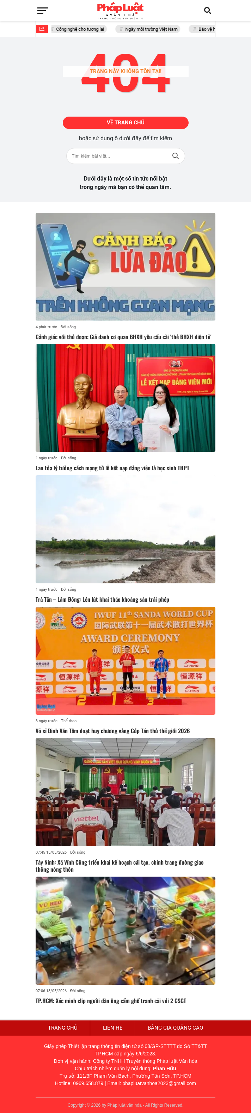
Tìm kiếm (175, 156)
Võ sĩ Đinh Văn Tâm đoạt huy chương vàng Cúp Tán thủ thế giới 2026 (113, 730)
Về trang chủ (126, 122)
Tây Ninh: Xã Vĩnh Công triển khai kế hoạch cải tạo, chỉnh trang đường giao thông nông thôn (120, 866)
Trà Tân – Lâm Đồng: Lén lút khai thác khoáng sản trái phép (102, 599)
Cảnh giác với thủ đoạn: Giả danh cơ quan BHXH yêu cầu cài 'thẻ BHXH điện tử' (124, 336)
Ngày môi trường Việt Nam (153, 29)
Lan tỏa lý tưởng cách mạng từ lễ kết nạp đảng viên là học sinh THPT (112, 468)
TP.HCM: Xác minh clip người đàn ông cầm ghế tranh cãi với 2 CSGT (111, 1000)
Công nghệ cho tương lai (81, 29)
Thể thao (68, 721)
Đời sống (68, 327)
